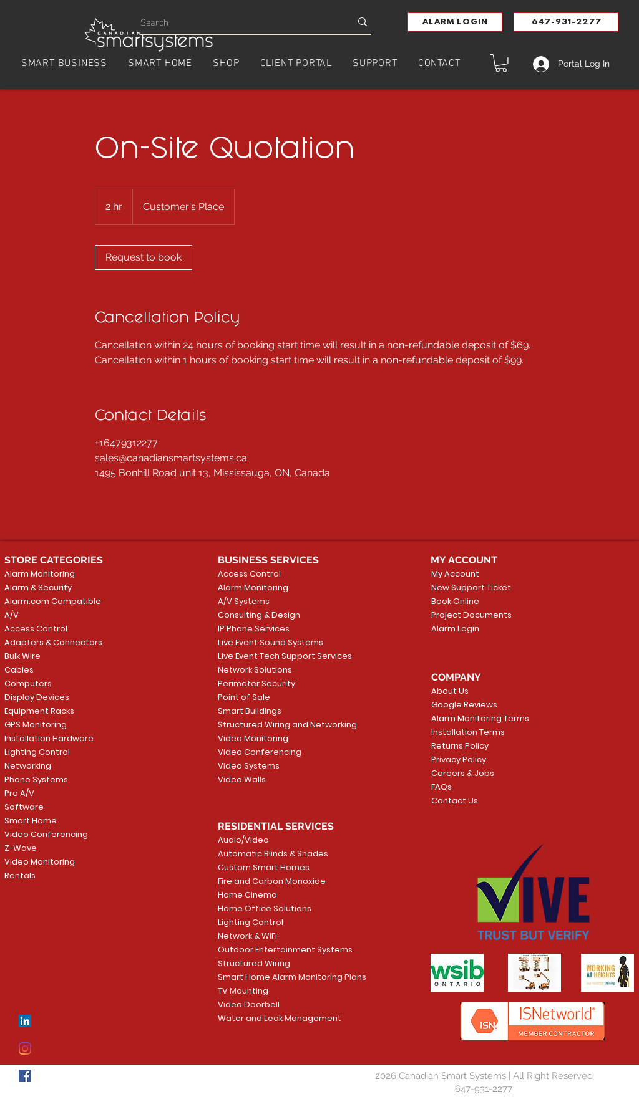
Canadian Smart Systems (452, 1075)
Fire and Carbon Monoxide (266, 881)
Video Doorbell (249, 1004)
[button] (454, 22)
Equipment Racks (39, 711)
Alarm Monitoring (39, 574)
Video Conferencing (46, 834)
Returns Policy (460, 746)
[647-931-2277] (566, 22)
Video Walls (242, 779)
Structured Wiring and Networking (266, 725)
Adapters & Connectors (53, 642)
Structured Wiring (254, 963)
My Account (455, 574)
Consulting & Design (259, 615)
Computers (28, 683)
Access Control (35, 629)
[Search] (236, 21)
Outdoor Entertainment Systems (266, 950)
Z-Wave (20, 848)
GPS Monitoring (35, 725)
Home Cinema (247, 895)
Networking (27, 766)
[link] (143, 257)
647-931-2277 (483, 1089)
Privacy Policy (458, 759)
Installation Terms (468, 732)
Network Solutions (255, 670)
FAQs (441, 787)
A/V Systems (244, 601)
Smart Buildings (249, 711)
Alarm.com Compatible (52, 601)
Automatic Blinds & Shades (266, 854)
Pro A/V (19, 793)
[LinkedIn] (25, 1021)
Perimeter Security (256, 683)
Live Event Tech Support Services (266, 656)
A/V (11, 615)
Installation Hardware (49, 738)
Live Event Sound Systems (266, 642)
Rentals (20, 875)
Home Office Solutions (264, 908)
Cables (19, 670)
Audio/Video (243, 840)
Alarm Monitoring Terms (470, 718)
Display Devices (36, 697)
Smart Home (30, 821)
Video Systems (249, 766)
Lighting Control (37, 752)
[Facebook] (25, 1076)
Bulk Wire (22, 656)
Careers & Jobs (462, 773)
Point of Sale (244, 697)
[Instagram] (25, 1048)
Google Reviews (464, 705)
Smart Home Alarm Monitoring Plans (266, 977)
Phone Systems (36, 779)
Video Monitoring (39, 862)
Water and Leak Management (266, 1018)
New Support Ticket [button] (469, 587)
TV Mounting (243, 991)
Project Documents (469, 615)
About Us (450, 691)
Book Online (455, 601)
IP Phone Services (254, 629)
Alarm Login (455, 629)
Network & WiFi (247, 936)
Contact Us (454, 801)
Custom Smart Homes (264, 867)
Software (24, 807)
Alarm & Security (38, 587)
